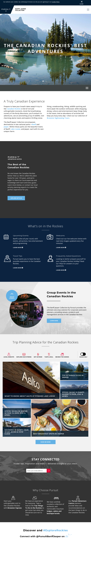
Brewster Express (15, 504)
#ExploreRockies (55, 526)
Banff (34, 120)
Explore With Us (16, 194)
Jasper (6, 123)
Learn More (17, 243)
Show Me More (46, 438)
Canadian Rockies (14, 105)
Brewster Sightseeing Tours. (58, 114)
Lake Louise (15, 125)
